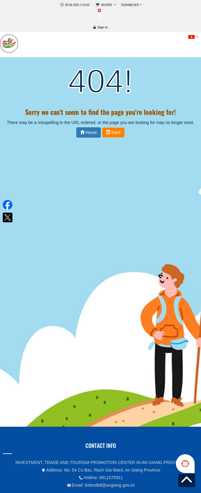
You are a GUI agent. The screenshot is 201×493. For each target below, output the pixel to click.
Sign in (102, 27)
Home (88, 132)
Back (113, 132)
